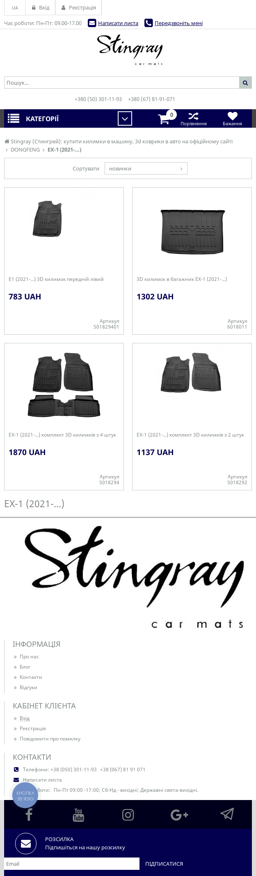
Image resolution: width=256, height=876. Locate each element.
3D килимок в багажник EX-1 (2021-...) (182, 279)
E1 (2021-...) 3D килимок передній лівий (56, 279)
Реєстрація (29, 728)
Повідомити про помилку (46, 738)
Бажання (232, 118)
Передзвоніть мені (179, 23)
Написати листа (118, 23)
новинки (120, 168)
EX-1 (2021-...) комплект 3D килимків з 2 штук (190, 435)
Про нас (26, 656)
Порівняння (193, 118)
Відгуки (25, 687)
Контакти (27, 677)
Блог (21, 666)
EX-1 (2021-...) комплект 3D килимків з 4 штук (62, 435)
